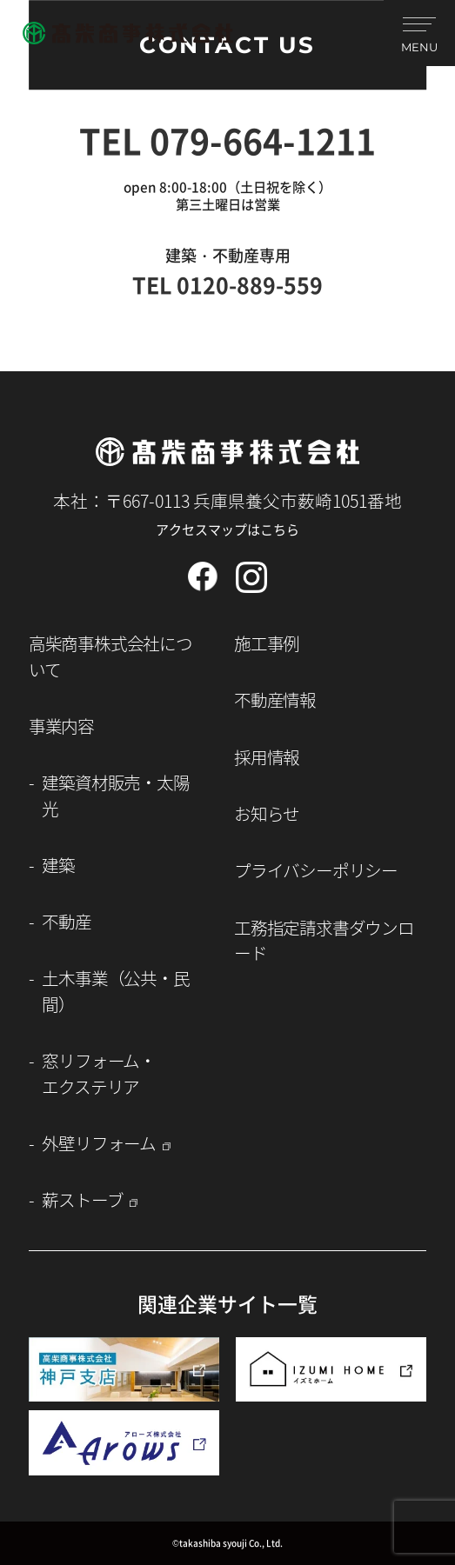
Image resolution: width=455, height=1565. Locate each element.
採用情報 (266, 756)
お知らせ (266, 813)
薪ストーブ (82, 1199)
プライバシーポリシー (316, 869)
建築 (58, 864)
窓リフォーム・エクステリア (99, 1073)
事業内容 (61, 725)
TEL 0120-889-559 (227, 284)
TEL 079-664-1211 (227, 140)
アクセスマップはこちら (227, 529)
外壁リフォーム (99, 1142)
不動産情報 (275, 699)
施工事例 (266, 643)
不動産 (66, 921)
